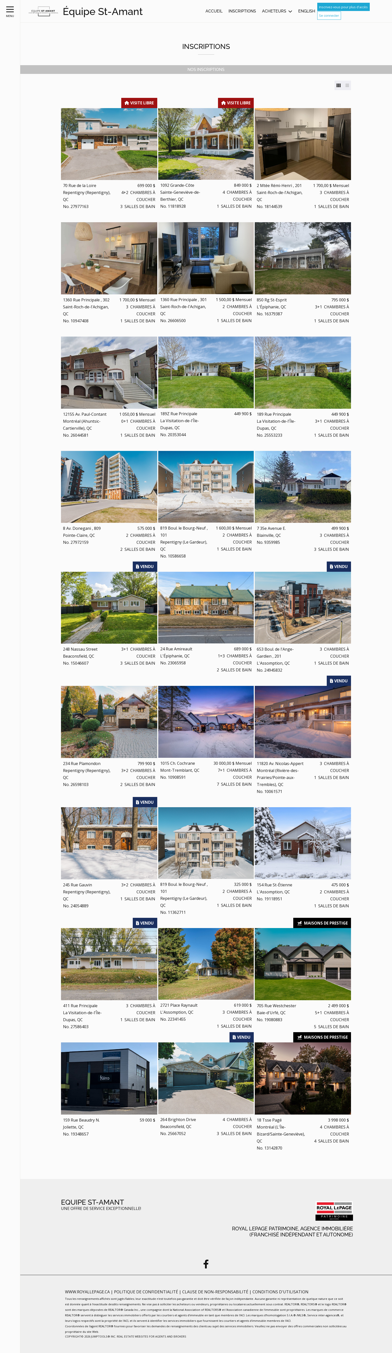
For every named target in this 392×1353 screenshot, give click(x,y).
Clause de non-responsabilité (215, 1292)
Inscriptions (242, 11)
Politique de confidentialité (146, 1292)
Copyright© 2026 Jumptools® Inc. (90, 1336)
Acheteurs (274, 11)
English (306, 11)
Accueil (214, 11)
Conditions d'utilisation (280, 1292)
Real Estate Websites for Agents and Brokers (151, 1336)
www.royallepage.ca (87, 1292)
